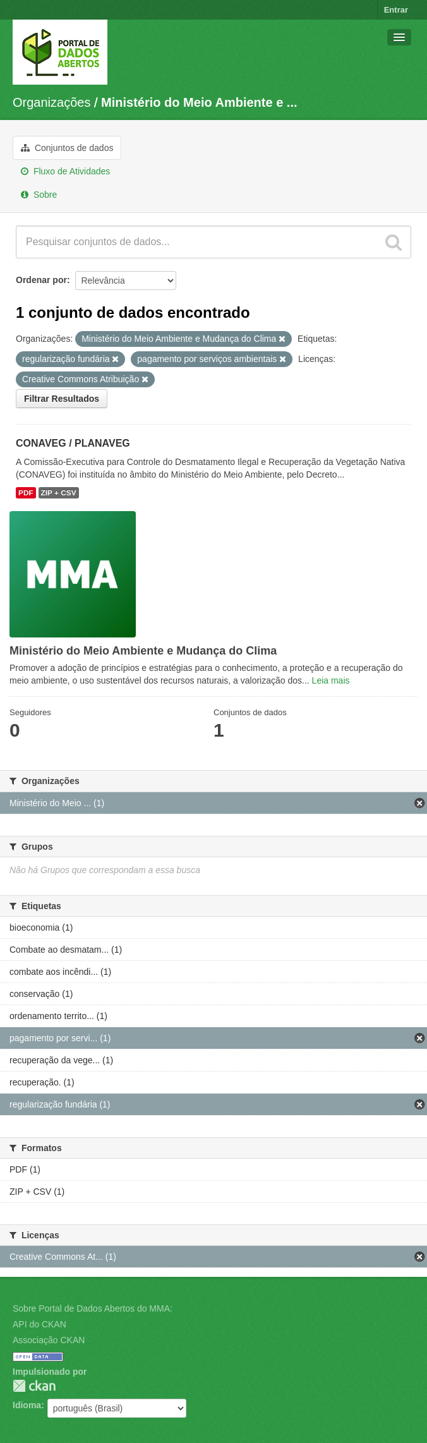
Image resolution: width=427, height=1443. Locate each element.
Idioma (27, 1405)
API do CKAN (39, 1324)
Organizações (51, 102)
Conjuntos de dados (67, 148)
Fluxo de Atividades (65, 171)
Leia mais (331, 680)
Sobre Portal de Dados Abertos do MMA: (92, 1308)
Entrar (396, 10)
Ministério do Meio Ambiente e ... (199, 102)
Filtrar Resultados (61, 399)
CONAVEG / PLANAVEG (73, 443)
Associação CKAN (49, 1340)
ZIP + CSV (58, 492)
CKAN (34, 1385)
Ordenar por (41, 280)
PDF (25, 492)
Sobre (39, 195)
